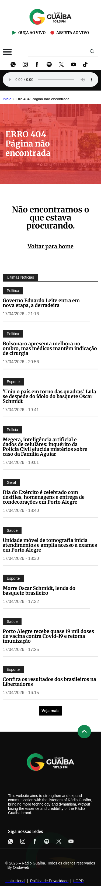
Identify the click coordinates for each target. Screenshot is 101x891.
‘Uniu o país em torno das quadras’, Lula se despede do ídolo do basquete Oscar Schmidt (49, 396)
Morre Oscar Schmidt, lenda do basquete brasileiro (39, 590)
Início (7, 99)
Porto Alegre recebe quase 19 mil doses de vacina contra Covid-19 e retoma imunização (48, 636)
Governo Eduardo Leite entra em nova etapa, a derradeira (41, 302)
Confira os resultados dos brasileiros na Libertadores (49, 681)
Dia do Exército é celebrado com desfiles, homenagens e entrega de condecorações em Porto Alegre (44, 497)
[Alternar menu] (7, 52)
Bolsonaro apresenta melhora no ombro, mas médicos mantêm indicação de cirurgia (50, 348)
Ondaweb (21, 867)
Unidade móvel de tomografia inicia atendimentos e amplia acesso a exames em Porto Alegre (50, 545)
